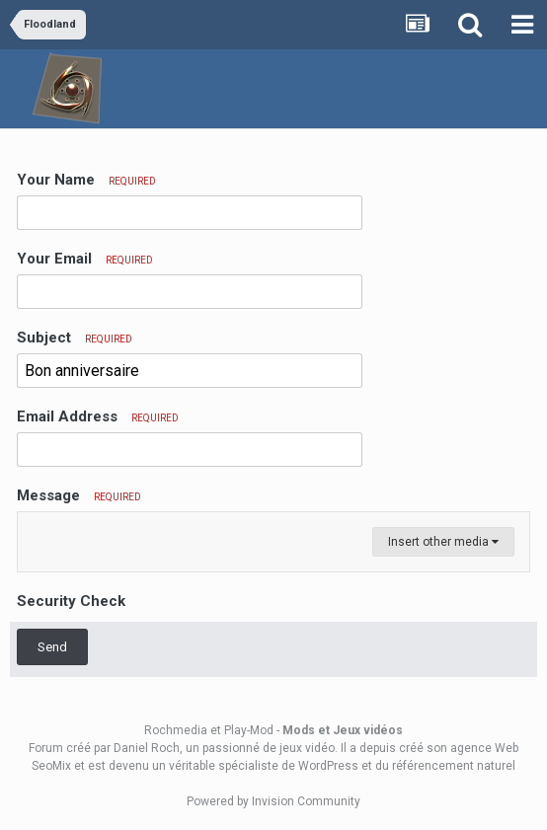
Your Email (85, 258)
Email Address (98, 416)
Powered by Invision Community (273, 801)
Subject (74, 337)
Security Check (71, 601)
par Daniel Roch (137, 748)
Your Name (86, 180)
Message (79, 495)
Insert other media (443, 542)
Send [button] (52, 647)
